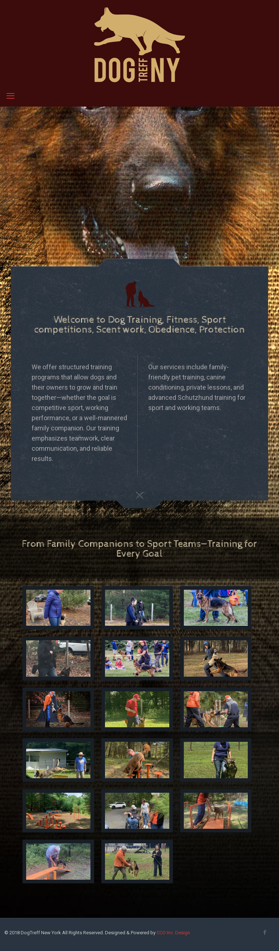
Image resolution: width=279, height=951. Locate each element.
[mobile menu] (10, 96)
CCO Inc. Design (173, 932)
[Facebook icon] (264, 932)
